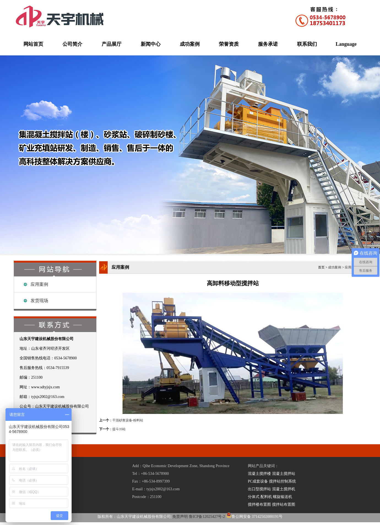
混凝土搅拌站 (283, 474)
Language (346, 44)
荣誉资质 (229, 44)
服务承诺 (268, 44)
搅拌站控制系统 (282, 481)
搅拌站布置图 (283, 504)
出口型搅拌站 (259, 489)
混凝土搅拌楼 (259, 474)
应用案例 (39, 284)
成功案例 (190, 44)
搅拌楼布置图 (259, 504)
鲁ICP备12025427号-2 (207, 517)
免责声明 (180, 517)
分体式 (253, 497)
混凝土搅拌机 (283, 489)
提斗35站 (119, 429)
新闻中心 (151, 44)
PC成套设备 (258, 481)
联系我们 (307, 44)
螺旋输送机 (282, 497)
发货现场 (39, 300)
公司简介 (72, 44)
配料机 (266, 497)
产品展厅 (111, 44)
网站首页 (33, 44)
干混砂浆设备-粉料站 (127, 420)
